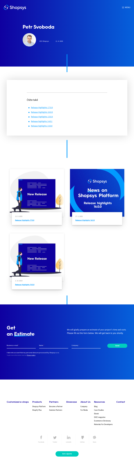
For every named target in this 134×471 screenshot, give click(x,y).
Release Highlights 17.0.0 (42, 107)
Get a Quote (67, 454)
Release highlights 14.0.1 (41, 121)
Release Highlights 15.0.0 (42, 116)
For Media (84, 410)
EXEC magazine (99, 417)
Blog (96, 406)
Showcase (71, 401)
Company (83, 406)
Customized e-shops (18, 401)
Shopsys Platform (39, 406)
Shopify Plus (37, 410)
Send (117, 346)
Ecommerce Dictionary (102, 421)
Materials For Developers (103, 424)
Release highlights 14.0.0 (41, 126)
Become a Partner (56, 406)
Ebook (96, 413)
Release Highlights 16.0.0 (42, 112)
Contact (120, 401)
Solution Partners (55, 410)
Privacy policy (31, 355)
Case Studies (99, 410)
